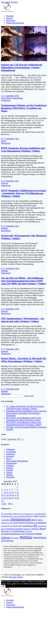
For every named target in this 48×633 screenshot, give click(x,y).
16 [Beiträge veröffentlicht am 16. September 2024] (2, 495)
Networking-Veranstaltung (12, 98)
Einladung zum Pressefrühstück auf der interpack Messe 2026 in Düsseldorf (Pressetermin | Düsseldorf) (26, 413)
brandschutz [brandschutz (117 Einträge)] (16, 516)
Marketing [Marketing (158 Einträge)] (35, 529)
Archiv (4, 439)
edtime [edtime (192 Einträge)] (40, 520)
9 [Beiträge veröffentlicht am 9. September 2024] (1, 492)
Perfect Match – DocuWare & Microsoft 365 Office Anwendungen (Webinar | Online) (23, 360)
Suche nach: (29, 396)
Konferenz (10, 454)
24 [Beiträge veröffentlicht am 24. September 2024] (5, 498)
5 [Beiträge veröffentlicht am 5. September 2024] (9, 490)
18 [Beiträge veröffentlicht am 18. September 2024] (8, 495)
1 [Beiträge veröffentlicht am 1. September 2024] (17, 487)
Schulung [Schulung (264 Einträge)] (29, 533)
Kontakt (9, 18)
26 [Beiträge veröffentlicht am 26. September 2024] (10, 498)
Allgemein (10, 449)
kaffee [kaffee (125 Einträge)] (20, 526)
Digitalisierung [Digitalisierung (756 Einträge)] (20, 519)
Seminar (4, 311)
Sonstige (9, 470)
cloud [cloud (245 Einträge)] (35, 516)
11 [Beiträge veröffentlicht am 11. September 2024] (7, 492)
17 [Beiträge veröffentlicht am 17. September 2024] (5, 495)
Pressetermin (11, 463)
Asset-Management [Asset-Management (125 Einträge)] (40, 514)
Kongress (10, 456)
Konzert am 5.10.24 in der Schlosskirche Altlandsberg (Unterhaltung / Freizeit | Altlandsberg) (21, 67)
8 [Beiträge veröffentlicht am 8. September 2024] (17, 490)
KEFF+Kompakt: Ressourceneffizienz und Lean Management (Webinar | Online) (23, 149)
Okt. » (10, 503)
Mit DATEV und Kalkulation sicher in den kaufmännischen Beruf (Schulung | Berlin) (23, 419)
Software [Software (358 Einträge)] (5, 537)
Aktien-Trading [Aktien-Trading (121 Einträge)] (8, 514)
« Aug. (4, 503)
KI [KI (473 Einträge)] (35, 525)
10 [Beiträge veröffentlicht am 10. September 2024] (5, 492)
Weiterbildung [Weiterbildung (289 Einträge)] (39, 537)
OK (3, 586)
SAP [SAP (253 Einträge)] (23, 533)
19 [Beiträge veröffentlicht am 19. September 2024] (10, 495)
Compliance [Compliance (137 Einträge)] (42, 516)
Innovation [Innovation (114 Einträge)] (4, 526)
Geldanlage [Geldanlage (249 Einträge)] (41, 522)
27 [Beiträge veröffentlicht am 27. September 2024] (13, 498)
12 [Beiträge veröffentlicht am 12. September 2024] (10, 492)
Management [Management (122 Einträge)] (27, 529)
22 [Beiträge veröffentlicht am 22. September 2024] (18, 495)
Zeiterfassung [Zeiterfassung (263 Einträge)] (7, 540)
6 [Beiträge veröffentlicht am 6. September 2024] (12, 490)
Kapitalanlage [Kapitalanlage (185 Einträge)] (28, 526)
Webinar (4, 183)
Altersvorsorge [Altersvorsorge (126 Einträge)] (17, 514)
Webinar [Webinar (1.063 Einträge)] (26, 537)
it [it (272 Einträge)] (8, 525)
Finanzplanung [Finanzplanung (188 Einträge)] (30, 523)
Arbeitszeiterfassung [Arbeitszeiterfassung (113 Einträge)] (28, 514)
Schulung (10, 465)
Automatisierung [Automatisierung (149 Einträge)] (6, 516)
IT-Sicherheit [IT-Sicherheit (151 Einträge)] (13, 526)
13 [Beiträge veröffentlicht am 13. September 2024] (13, 492)
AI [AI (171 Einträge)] (2, 514)
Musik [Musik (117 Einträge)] (10, 531)
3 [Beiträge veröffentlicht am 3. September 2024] (4, 490)
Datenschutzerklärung (15, 23)
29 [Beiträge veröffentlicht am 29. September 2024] (18, 498)
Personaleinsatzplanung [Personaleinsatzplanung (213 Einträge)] (10, 534)
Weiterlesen (6, 100)
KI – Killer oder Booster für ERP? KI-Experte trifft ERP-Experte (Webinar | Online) (25, 407)
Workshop (10, 477)
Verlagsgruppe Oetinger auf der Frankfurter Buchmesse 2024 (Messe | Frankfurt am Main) (24, 108)
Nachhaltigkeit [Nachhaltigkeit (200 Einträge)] (19, 531)
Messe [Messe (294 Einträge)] (43, 528)
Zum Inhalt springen (9, 2)
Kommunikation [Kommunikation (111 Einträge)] (42, 526)
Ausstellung (11, 452)
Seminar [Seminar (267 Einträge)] (38, 533)
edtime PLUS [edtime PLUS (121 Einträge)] (5, 523)
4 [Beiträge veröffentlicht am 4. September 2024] (7, 490)
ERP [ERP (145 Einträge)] (10, 523)
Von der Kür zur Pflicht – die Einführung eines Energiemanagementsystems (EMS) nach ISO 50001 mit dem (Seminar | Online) (23, 281)
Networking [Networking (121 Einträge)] (28, 531)
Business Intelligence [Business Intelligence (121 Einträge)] (26, 516)
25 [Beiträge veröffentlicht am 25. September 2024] (8, 498)
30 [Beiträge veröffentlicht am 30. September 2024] (2, 501)
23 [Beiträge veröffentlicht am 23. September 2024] (2, 498)
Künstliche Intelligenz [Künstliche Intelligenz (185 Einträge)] (14, 529)
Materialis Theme (16, 577)
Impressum (10, 20)
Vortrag (9, 472)
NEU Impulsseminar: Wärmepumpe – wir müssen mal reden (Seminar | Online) (22, 320)
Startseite (10, 16)
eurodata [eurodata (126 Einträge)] (15, 523)
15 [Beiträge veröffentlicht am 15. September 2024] (18, 492)
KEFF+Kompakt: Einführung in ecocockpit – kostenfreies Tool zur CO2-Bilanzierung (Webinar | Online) (23, 193)
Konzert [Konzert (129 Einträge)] (3, 529)
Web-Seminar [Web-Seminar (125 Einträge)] (15, 538)
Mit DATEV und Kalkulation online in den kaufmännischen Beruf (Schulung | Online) (23, 423)
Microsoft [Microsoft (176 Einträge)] (4, 531)
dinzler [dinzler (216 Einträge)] (34, 520)
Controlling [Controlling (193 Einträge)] (5, 520)
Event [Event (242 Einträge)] (21, 522)
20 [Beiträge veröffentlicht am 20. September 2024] (13, 495)
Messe (3, 141)
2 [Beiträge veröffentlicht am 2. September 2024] (1, 490)
